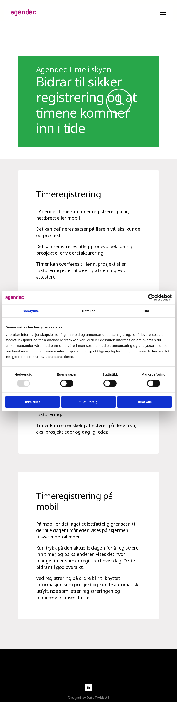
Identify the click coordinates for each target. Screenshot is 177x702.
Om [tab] (146, 311)
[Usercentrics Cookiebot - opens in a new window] (151, 297)
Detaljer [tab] (88, 311)
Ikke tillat (32, 402)
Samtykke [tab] (31, 311)
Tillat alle (144, 402)
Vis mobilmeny (162, 12)
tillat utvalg (88, 402)
